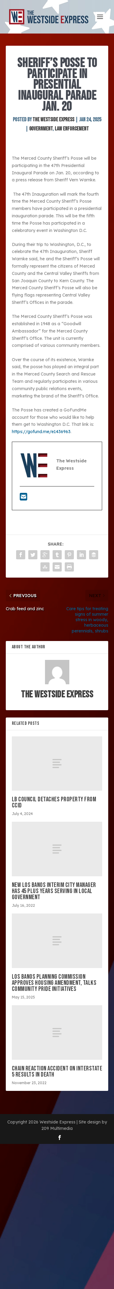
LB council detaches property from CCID (54, 802)
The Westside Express (53, 119)
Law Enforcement (72, 129)
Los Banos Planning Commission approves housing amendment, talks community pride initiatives (54, 983)
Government (41, 129)
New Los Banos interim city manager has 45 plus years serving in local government (54, 891)
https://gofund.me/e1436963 (41, 431)
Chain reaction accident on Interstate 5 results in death (57, 1071)
